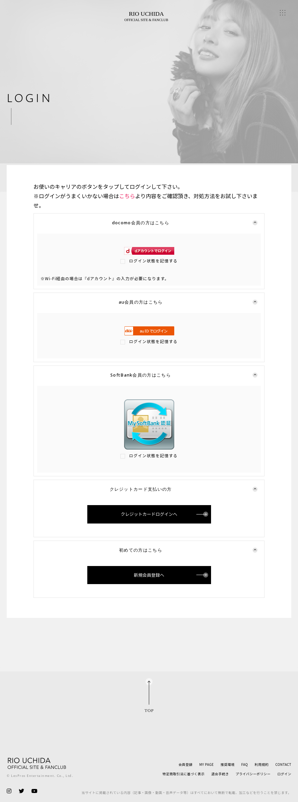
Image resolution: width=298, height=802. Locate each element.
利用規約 (262, 764)
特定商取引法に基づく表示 (184, 773)
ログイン (284, 773)
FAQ (244, 764)
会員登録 (186, 764)
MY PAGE (206, 764)
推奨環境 (227, 764)
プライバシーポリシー (253, 773)
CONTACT (283, 764)
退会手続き (220, 773)
